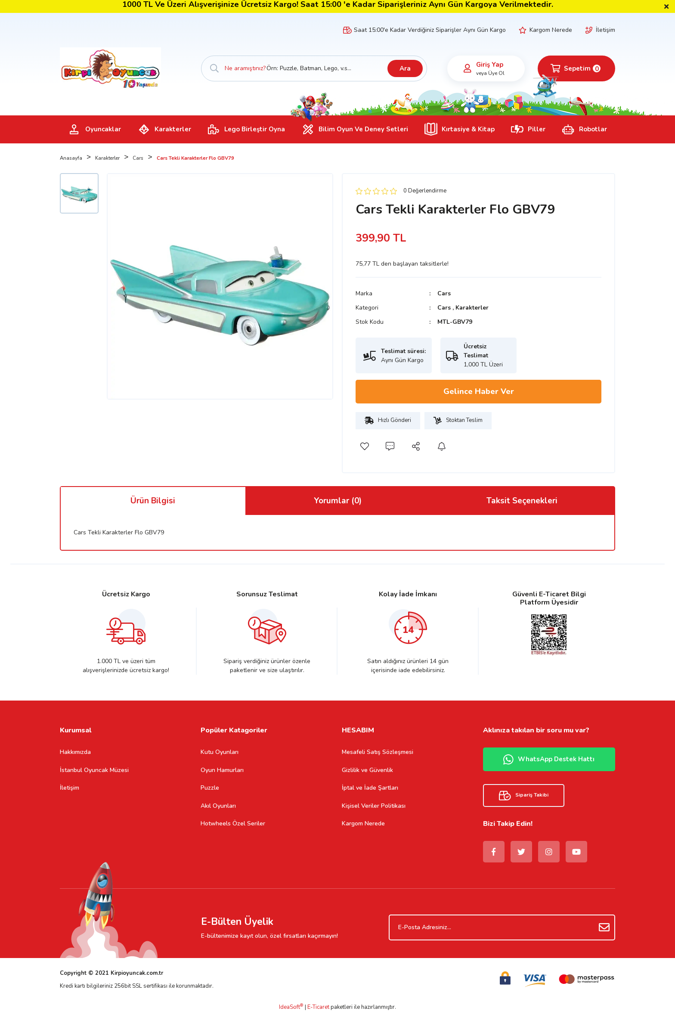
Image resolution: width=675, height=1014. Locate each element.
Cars (444, 293)
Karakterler (472, 308)
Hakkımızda (75, 752)
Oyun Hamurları (222, 770)
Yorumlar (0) (338, 500)
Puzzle (210, 788)
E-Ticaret (318, 1007)
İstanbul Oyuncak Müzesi (94, 770)
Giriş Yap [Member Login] (489, 64)
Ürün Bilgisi (152, 500)
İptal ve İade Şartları (370, 788)
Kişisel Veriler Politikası (374, 806)
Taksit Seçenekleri (521, 500)
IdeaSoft (291, 1007)
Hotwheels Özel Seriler (233, 823)
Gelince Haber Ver (478, 391)
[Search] (314, 68)
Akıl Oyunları (218, 806)
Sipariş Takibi (523, 795)
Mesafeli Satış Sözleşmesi (377, 752)
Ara (405, 68)
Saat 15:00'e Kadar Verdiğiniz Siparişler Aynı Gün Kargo (430, 30)
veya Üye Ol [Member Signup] (490, 73)
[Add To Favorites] (364, 446)
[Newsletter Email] (502, 927)
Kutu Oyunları (219, 752)
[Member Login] (467, 68)
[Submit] (604, 927)
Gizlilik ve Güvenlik (367, 770)
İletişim (605, 30)
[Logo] (110, 68)
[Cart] (576, 68)
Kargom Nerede (550, 30)
